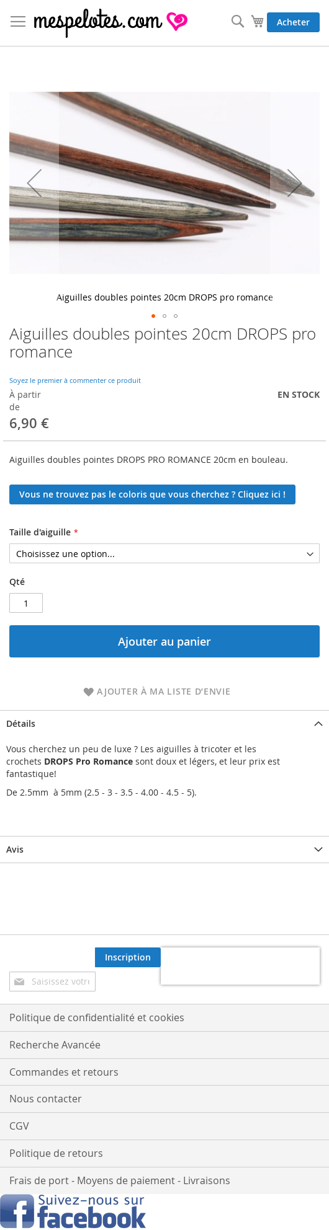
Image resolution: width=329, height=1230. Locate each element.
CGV (19, 1126)
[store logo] (111, 23)
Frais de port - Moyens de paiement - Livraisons (119, 1180)
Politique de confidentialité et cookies (96, 1017)
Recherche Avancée (55, 1045)
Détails (20, 723)
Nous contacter (45, 1098)
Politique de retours (56, 1153)
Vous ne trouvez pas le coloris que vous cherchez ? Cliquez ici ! (152, 494)
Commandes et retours (64, 1072)
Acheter (293, 22)
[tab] (164, 723)
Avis (15, 849)
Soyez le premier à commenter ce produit (75, 380)
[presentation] (240, 966)
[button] (34, 183)
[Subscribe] (128, 957)
